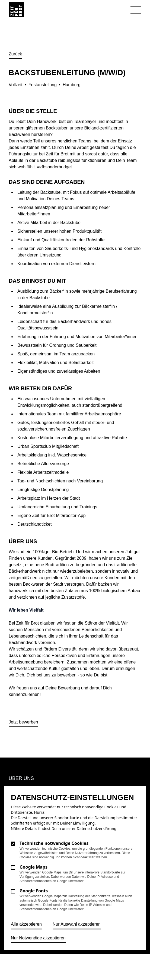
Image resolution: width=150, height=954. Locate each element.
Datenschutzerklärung (96, 828)
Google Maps (33, 867)
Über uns (21, 778)
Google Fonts (34, 891)
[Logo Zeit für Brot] (16, 9)
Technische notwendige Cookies (54, 843)
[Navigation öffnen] (135, 10)
